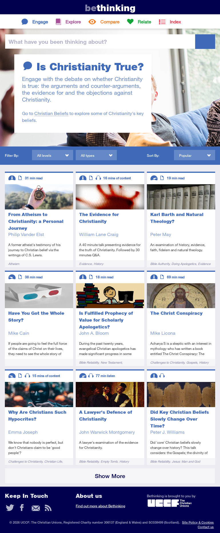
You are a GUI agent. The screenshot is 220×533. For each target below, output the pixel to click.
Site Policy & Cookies (198, 522)
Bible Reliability (89, 362)
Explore (73, 21)
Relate (144, 21)
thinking (110, 7)
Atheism (13, 263)
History (98, 263)
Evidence (85, 263)
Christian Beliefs (51, 113)
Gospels (191, 362)
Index (175, 21)
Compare (109, 21)
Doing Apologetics (183, 263)
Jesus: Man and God (186, 461)
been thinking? (58, 41)
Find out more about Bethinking (100, 506)
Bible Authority (159, 263)
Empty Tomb (109, 461)
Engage (40, 21)
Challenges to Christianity (167, 362)
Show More (110, 476)
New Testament (111, 362)
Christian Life (53, 461)
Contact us (206, 527)
